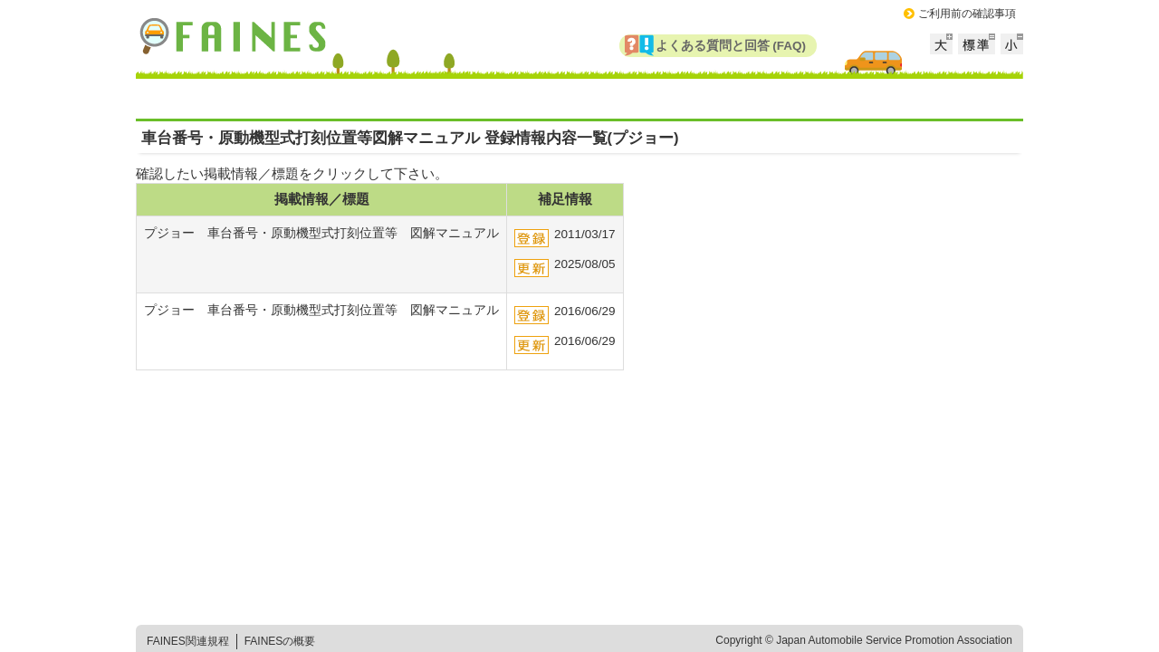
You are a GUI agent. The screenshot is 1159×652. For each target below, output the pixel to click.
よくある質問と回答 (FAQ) (731, 46)
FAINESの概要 (280, 641)
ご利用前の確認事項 (967, 13)
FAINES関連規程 (188, 641)
